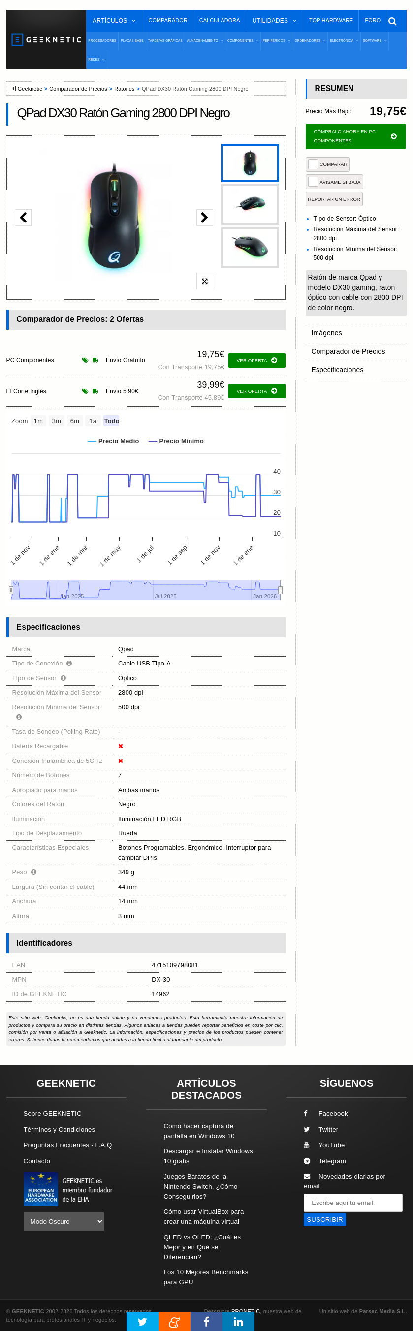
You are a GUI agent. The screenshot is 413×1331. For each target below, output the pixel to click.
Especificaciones (336, 367)
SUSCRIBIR (325, 1219)
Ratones (124, 89)
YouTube (324, 1145)
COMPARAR (328, 164)
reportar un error (334, 199)
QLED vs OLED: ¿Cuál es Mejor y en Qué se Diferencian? (202, 1247)
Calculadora (219, 20)
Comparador (167, 20)
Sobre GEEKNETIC (53, 1113)
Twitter (321, 1129)
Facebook (326, 1113)
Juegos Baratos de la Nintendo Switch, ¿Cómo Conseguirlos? (200, 1186)
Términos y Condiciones (59, 1129)
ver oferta (257, 360)
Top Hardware (331, 20)
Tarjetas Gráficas (165, 40)
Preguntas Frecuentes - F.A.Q (68, 1145)
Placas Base (132, 40)
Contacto (37, 1161)
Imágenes (326, 332)
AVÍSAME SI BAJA (334, 182)
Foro (373, 20)
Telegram (325, 1161)
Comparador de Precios (78, 89)
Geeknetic (30, 89)
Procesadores (102, 40)
